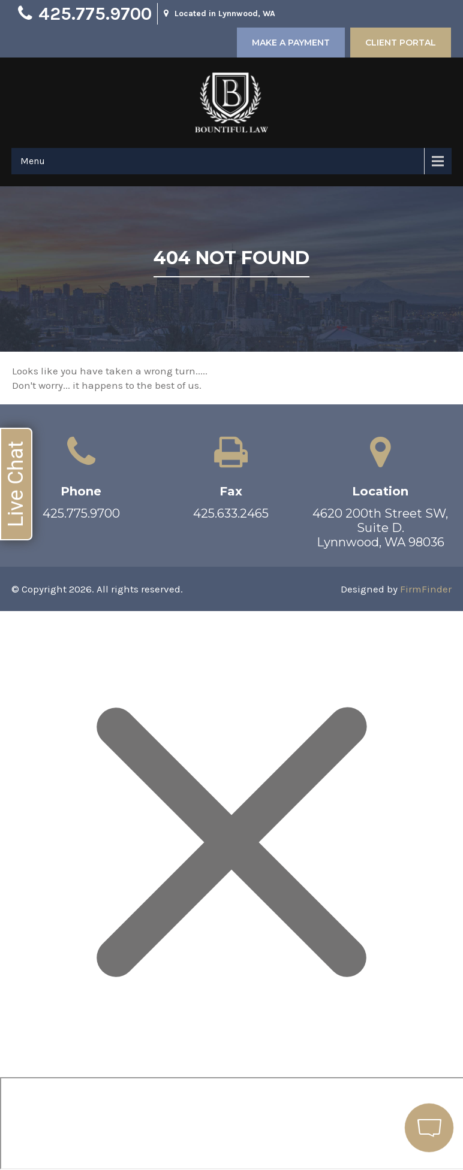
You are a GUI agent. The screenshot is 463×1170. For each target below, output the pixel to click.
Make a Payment (291, 42)
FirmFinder (426, 589)
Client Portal (400, 42)
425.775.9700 (95, 14)
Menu (32, 161)
